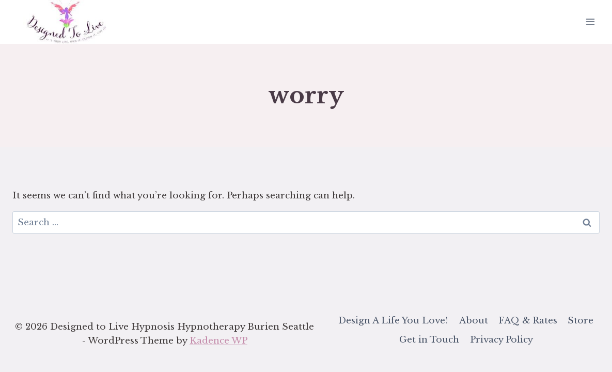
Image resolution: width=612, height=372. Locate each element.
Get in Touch (429, 339)
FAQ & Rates (527, 320)
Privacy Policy (501, 339)
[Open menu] (590, 22)
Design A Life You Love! (393, 320)
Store (580, 320)
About (473, 320)
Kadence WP (218, 340)
